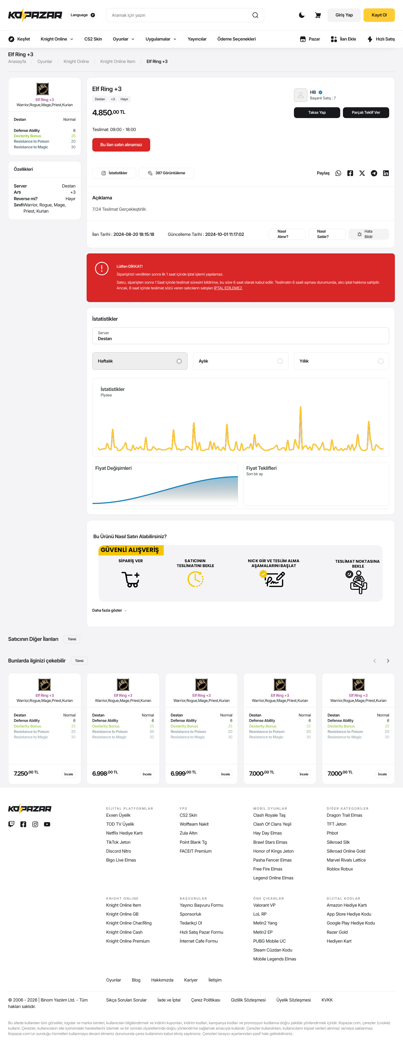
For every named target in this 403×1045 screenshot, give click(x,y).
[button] (388, 661)
